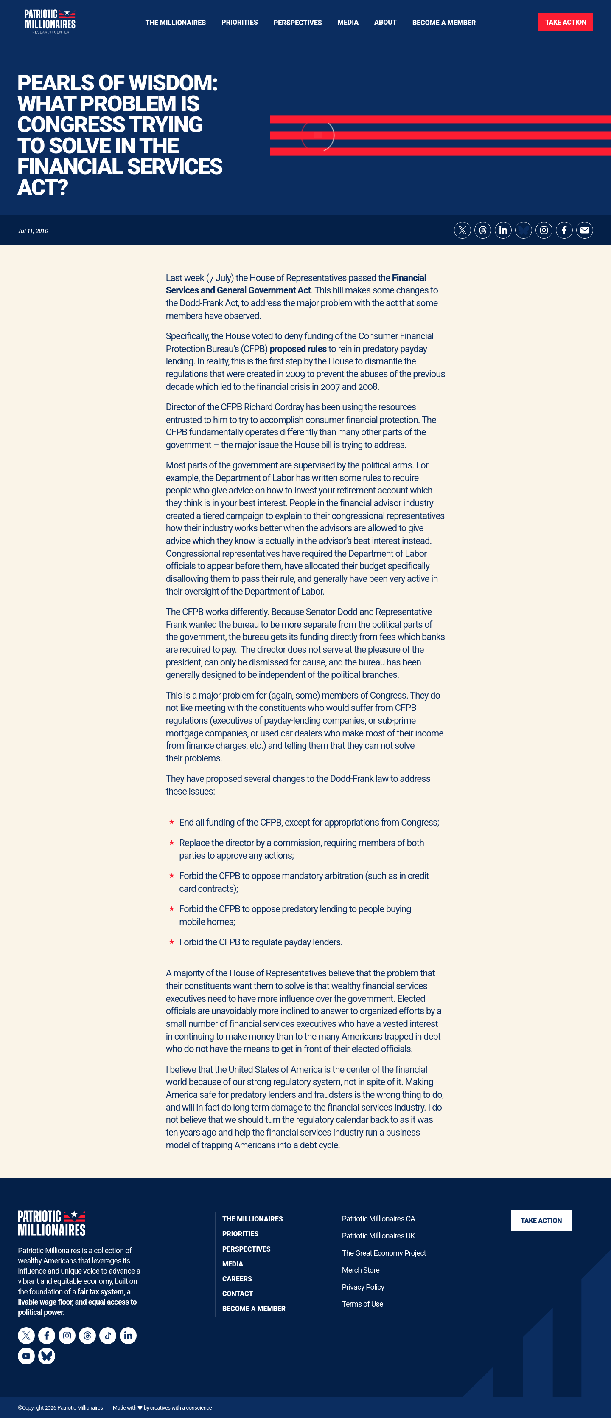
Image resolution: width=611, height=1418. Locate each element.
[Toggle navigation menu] (239, 22)
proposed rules (297, 349)
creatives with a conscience (181, 1407)
